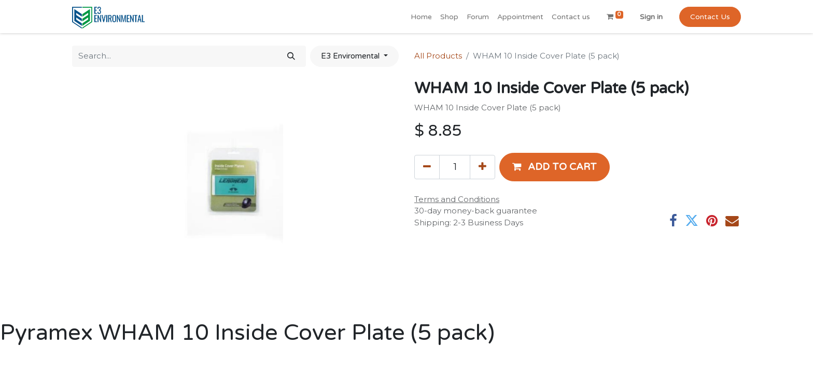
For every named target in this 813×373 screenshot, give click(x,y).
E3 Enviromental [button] (351, 56)
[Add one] (482, 167)
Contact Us (710, 16)
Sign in (651, 16)
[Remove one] (427, 167)
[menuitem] (421, 16)
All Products (438, 56)
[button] (554, 167)
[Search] (291, 56)
